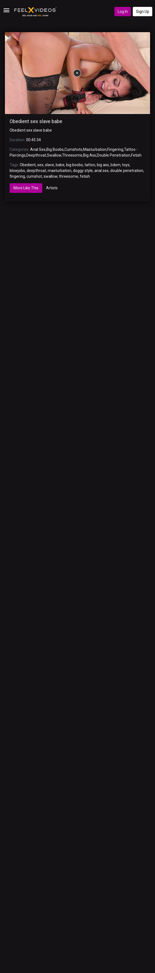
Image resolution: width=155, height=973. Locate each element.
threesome (68, 176)
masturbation (59, 170)
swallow (50, 176)
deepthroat (36, 170)
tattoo (89, 165)
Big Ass (89, 155)
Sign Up (142, 11)
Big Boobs (55, 149)
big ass (103, 165)
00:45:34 (33, 140)
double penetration (126, 170)
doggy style (83, 170)
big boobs (74, 165)
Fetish (136, 155)
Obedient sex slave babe (36, 121)
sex (40, 165)
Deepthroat (36, 155)
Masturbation (94, 149)
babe (60, 165)
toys (125, 165)
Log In (123, 11)
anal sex (101, 170)
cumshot (34, 176)
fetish (85, 176)
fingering (17, 176)
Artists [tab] (52, 188)
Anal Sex (38, 149)
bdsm (115, 165)
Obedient (28, 165)
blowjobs (17, 170)
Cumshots (73, 149)
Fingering (115, 149)
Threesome (72, 155)
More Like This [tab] (25, 188)
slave (49, 165)
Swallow (54, 155)
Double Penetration (113, 155)
